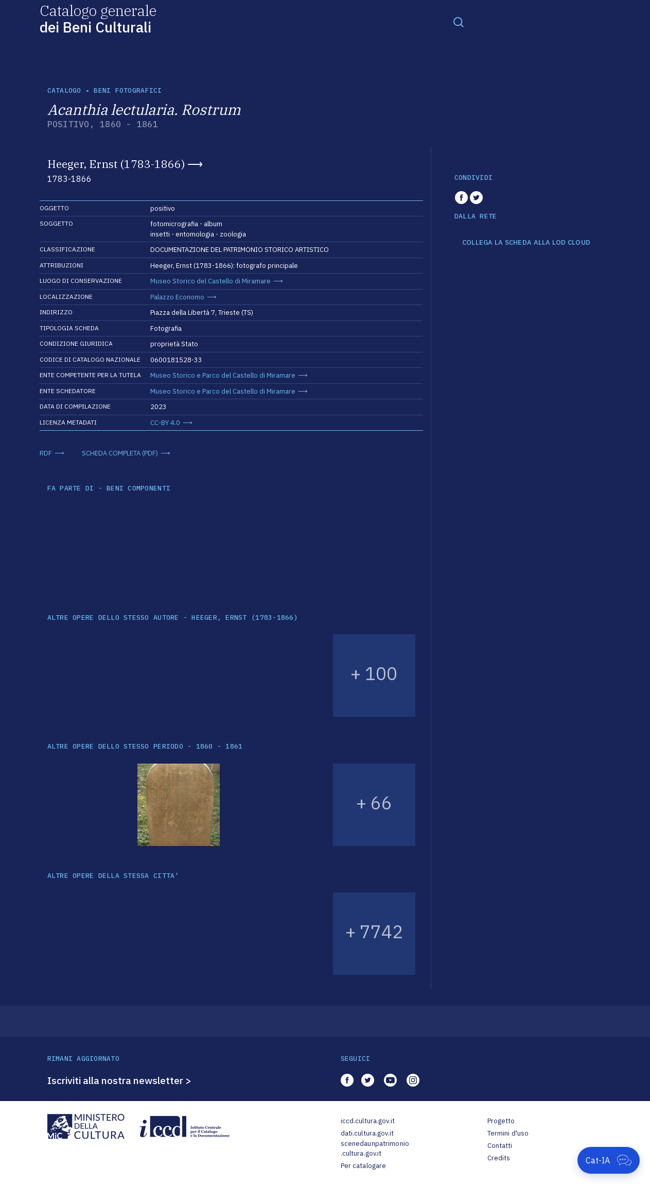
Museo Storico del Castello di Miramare (210, 281)
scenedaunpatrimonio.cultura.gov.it (375, 1148)
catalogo (64, 90)
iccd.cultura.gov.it (368, 1121)
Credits (499, 1158)
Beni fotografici (128, 90)
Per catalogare (364, 1165)
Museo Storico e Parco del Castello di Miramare (222, 375)
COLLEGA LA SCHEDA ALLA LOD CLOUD (526, 243)
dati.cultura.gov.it (367, 1133)
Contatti (500, 1145)
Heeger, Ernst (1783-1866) (116, 164)
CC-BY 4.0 (165, 422)
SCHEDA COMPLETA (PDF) (120, 453)
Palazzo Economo (177, 297)
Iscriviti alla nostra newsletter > (119, 1080)
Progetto (501, 1121)
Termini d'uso (508, 1133)
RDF (46, 453)
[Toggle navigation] (458, 21)
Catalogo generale (98, 18)
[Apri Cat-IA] (608, 1160)
